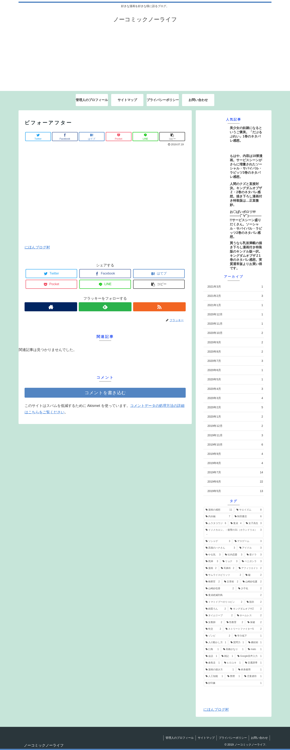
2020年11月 (235, 323)
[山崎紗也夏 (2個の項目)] (252, 582)
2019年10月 (235, 444)
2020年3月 (235, 398)
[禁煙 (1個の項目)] (234, 676)
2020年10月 (235, 332)
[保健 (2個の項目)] (254, 622)
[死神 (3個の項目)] (212, 561)
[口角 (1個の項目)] (212, 649)
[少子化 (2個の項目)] (249, 589)
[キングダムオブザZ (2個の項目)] (245, 609)
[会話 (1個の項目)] (211, 656)
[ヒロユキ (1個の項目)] (232, 663)
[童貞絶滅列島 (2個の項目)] (233, 595)
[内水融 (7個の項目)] (218, 517)
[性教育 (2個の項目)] (235, 622)
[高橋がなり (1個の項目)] (233, 649)
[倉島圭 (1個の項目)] (213, 663)
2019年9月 (235, 453)
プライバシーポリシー (232, 737)
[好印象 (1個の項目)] (233, 683)
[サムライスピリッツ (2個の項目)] (223, 575)
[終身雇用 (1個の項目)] (249, 670)
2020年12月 (235, 314)
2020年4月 (235, 388)
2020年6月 (235, 370)
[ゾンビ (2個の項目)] (218, 636)
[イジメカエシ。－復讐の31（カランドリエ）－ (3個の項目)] (233, 532)
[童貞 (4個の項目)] (236, 523)
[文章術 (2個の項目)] (231, 582)
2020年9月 (235, 342)
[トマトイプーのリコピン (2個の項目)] (224, 602)
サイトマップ (205, 737)
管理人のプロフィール (179, 737)
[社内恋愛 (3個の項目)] (233, 555)
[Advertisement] (145, 61)
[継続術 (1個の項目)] (254, 643)
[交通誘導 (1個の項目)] (253, 663)
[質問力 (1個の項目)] (237, 643)
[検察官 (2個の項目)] (213, 582)
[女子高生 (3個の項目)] (253, 523)
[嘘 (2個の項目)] (253, 575)
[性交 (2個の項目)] (213, 629)
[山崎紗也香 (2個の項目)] (220, 589)
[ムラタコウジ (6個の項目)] (216, 523)
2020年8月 (235, 351)
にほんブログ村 (37, 247)
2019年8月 (235, 463)
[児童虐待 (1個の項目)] (252, 676)
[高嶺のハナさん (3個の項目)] (220, 548)
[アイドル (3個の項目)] (250, 548)
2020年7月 (235, 360)
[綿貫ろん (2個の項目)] (216, 609)
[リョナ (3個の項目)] (230, 561)
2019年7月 (235, 472)
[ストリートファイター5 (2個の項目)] (243, 629)
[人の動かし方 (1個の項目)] (216, 643)
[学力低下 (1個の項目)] (248, 636)
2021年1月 (235, 305)
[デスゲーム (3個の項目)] (248, 541)
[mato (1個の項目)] (254, 649)
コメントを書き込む (105, 392)
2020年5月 (235, 379)
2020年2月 (235, 407)
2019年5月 (235, 491)
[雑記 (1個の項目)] (227, 656)
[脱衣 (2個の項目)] (254, 602)
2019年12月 (235, 425)
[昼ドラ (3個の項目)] (254, 555)
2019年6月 (235, 481)
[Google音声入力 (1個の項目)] (249, 656)
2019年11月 (235, 435)
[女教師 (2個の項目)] (214, 622)
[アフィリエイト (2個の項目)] (250, 568)
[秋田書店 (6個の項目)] (248, 517)
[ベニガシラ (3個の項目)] (251, 561)
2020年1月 (235, 416)
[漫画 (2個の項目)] (211, 568)
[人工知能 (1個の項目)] (214, 676)
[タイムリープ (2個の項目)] (219, 616)
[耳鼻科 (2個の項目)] (227, 568)
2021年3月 (235, 286)
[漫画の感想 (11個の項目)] (219, 510)
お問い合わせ (259, 737)
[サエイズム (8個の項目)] (249, 510)
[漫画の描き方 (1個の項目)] (220, 670)
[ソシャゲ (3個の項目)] (218, 541)
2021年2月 (235, 295)
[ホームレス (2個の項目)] (249, 616)
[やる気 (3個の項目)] (213, 555)
